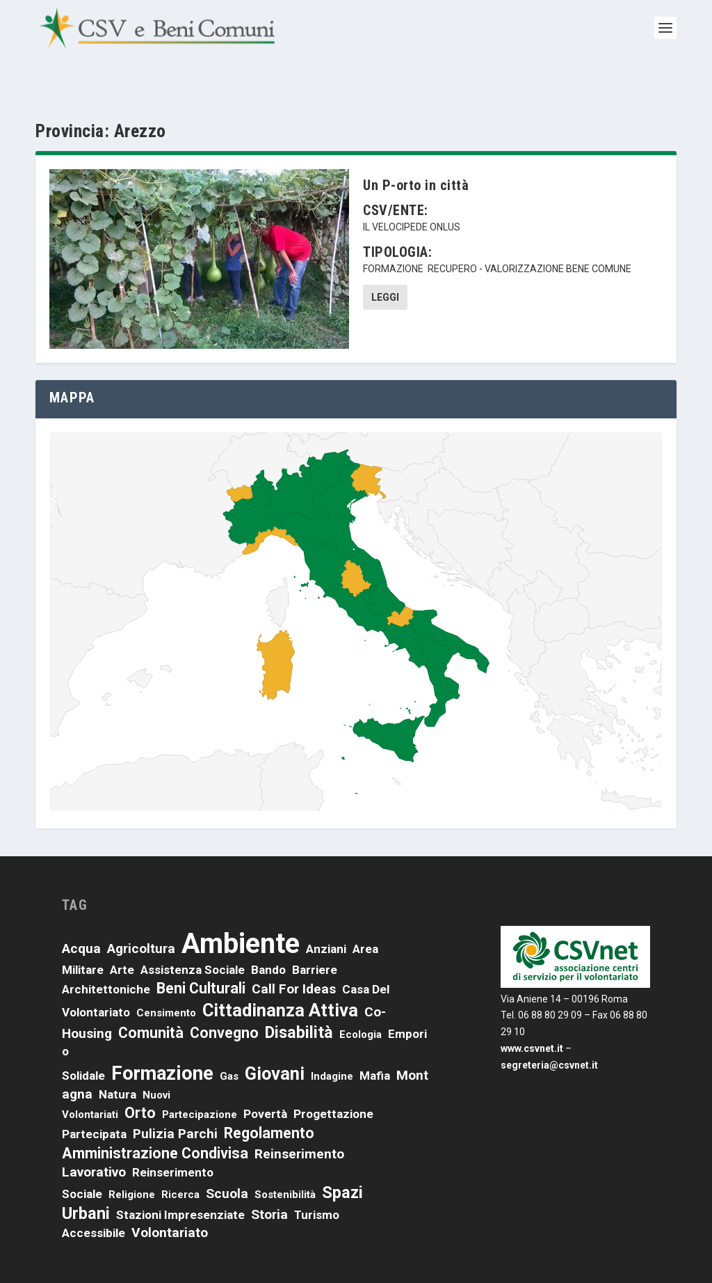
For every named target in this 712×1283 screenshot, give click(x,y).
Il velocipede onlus (411, 188)
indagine (332, 1037)
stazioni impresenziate (180, 1176)
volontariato (169, 1194)
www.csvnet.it (532, 1009)
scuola (227, 1154)
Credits (553, 1260)
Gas (229, 1037)
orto (140, 1074)
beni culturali (200, 949)
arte (122, 930)
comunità (151, 993)
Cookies (510, 1260)
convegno (224, 993)
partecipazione (199, 1075)
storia (269, 1175)
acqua (81, 909)
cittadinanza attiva (280, 971)
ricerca (180, 1155)
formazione (393, 229)
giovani (275, 1034)
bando (268, 930)
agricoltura (141, 909)
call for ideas (294, 950)
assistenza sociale (192, 930)
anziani (326, 909)
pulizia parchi (175, 1095)
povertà (265, 1075)
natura (117, 1055)
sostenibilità (285, 1155)
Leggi (385, 258)
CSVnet (86, 1264)
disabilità (299, 993)
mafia (374, 1037)
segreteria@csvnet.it (549, 1026)
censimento (166, 974)
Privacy (467, 1260)
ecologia (360, 995)
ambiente (240, 904)
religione (131, 1155)
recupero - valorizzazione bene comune (529, 229)
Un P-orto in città (416, 146)
